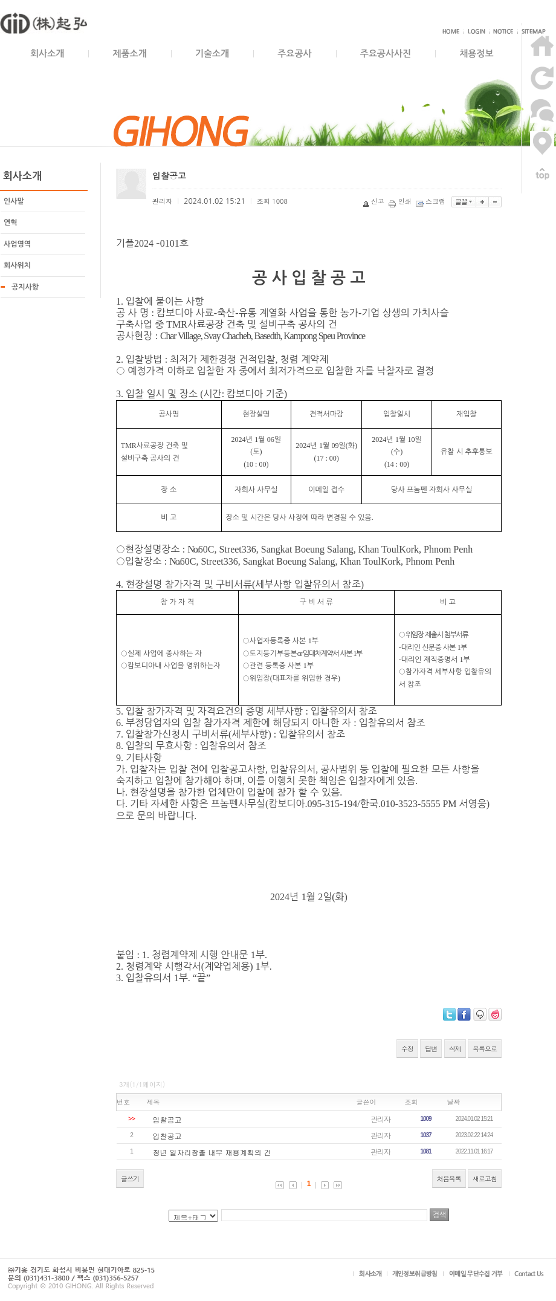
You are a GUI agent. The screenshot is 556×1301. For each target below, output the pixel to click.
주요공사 (294, 53)
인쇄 (401, 201)
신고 (374, 201)
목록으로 (485, 1048)
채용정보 (476, 53)
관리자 (380, 1119)
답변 (431, 1048)
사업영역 (17, 244)
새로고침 (485, 1178)
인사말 (14, 201)
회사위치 (17, 265)
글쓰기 (130, 1178)
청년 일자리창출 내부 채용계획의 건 (212, 1152)
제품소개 (129, 53)
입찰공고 (167, 1119)
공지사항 (25, 287)
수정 (407, 1048)
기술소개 (212, 53)
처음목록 (449, 1178)
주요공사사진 (386, 53)
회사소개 (47, 53)
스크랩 (431, 201)
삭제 (455, 1048)
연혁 (11, 222)
